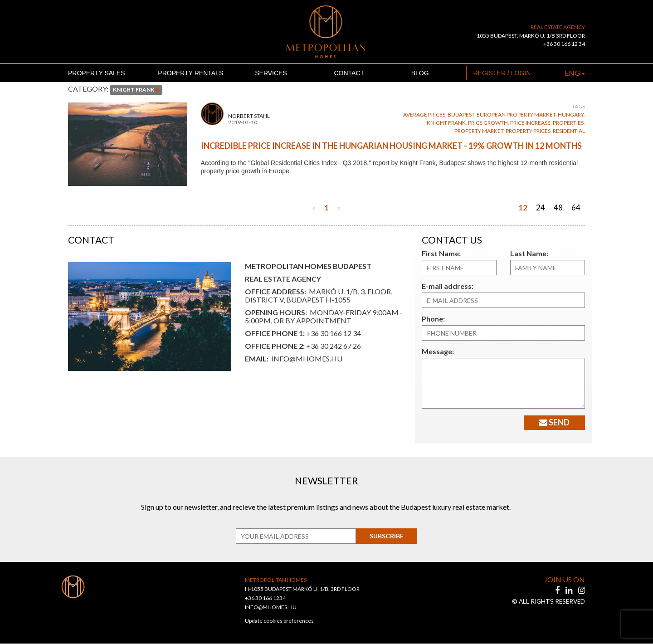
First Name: (439, 253)
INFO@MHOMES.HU (271, 607)
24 (540, 207)
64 (575, 207)
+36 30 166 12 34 (564, 43)
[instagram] (581, 590)
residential (569, 130)
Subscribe (383, 536)
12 (522, 207)
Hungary (571, 114)
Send (551, 422)
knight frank (446, 122)
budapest (461, 114)
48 (558, 207)
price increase (530, 122)
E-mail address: (445, 286)
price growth (488, 122)
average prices (424, 114)
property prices (528, 130)
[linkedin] (569, 590)
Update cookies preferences (279, 621)
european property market (516, 114)
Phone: (432, 318)
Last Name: (527, 253)
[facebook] (558, 590)
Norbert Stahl (249, 116)
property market (478, 130)
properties (568, 122)
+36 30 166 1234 (265, 598)
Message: (436, 351)
